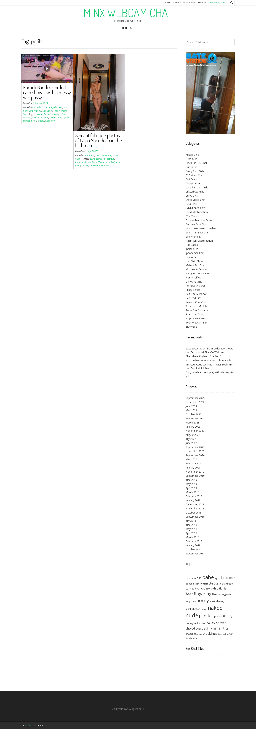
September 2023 (195, 418)
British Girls (192, 167)
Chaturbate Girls (195, 191)
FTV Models (192, 216)
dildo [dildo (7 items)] (201, 588)
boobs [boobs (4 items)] (189, 583)
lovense (44, 117)
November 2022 (195, 430)
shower (85, 165)
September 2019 (195, 475)
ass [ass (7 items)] (199, 578)
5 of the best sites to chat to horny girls (208, 360)
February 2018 (194, 541)
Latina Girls (192, 257)
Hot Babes (47, 110)
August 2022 (193, 434)
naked (111, 162)
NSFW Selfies (193, 277)
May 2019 (191, 484)
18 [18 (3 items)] (187, 578)
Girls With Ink (35, 110)
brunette (79, 162)
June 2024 (191, 406)
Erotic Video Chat (195, 199)
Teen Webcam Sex (196, 322)
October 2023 (193, 414)
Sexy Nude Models (196, 306)
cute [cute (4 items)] (194, 588)
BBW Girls (191, 158)
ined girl (36, 117)
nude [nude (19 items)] (192, 615)
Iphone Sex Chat (195, 253)
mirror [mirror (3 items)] (204, 609)
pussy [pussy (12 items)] (227, 616)
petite (33, 120)
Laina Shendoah (100, 162)
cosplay (56, 114)
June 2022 (191, 443)
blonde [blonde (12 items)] (228, 577)
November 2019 (195, 471)
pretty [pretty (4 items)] (217, 616)
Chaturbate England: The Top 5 (203, 356)
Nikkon (32, 725)
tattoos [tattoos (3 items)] (221, 634)
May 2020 (191, 459)
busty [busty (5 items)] (217, 583)
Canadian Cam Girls (197, 187)
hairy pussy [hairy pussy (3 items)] (191, 601)
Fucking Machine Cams (199, 220)
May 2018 (191, 529)
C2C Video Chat (39, 107)
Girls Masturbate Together (201, 228)
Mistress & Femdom (197, 269)
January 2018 (193, 545)
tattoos (41, 120)
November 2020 (195, 451)
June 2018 (191, 525)
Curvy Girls (192, 195)
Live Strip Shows (195, 261)
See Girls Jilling (218, 2)
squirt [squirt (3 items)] (199, 634)
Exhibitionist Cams (196, 208)
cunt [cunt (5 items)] (188, 588)
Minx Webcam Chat (128, 12)
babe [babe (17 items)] (208, 577)
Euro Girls (191, 204)
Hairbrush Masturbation (199, 240)
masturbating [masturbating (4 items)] (217, 601)
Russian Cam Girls (196, 302)
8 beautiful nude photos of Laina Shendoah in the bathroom (98, 140)
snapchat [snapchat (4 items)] (191, 633)
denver (87, 162)
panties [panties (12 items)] (206, 616)
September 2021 (195, 447)
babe (92, 158)
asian (39, 114)
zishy (106, 165)
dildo (63, 114)
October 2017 (193, 549)
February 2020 (194, 463)
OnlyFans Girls (194, 281)
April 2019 (191, 488)
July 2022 (191, 439)
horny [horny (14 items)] (202, 600)
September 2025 (195, 398)
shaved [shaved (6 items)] (221, 623)
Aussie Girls (192, 154)
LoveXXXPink (55, 117)
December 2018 (195, 504)
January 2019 (193, 500)
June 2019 (191, 479)
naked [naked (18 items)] (215, 607)
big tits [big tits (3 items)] (217, 578)
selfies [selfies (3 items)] (203, 623)
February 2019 (194, 496)
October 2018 (193, 512)
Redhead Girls (193, 298)
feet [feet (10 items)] (189, 594)
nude (118, 162)
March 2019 (192, 492)
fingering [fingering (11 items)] (202, 594)
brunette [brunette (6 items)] (206, 583)
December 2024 (195, 402)
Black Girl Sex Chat (196, 163)
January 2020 (193, 467)
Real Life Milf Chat (196, 294)
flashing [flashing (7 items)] (218, 594)
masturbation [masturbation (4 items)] (193, 608)
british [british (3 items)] (196, 584)
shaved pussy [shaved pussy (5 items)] (194, 628)
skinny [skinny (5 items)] (208, 628)
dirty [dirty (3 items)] (208, 589)
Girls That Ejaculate (197, 232)
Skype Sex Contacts (197, 310)
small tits (94, 165)
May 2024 (191, 410)
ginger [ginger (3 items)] (228, 594)
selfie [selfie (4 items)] (197, 623)
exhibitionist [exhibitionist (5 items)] (219, 588)
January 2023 (193, 426)
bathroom (101, 158)
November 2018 (195, 508)
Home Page (128, 27)
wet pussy (50, 120)
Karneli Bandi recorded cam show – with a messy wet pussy (47, 92)
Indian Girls (192, 249)
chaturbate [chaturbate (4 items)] (228, 583)
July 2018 (191, 520)
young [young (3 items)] (195, 638)
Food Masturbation (197, 212)
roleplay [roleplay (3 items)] (189, 623)
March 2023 (192, 422)
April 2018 (191, 533)
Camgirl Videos (55, 107)
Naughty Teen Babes (198, 273)
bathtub (110, 158)
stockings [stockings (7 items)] (209, 633)
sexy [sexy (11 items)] (211, 622)
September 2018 (195, 516)
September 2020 (195, 455)
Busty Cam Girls (195, 171)
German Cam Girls (196, 224)
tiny (101, 165)
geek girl (27, 117)
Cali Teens (192, 179)
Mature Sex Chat (195, 265)
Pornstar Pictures (196, 285)
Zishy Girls (191, 326)
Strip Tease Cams (103, 155)
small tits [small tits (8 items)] (221, 628)
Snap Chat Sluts (195, 314)
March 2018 (192, 537)
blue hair (47, 114)
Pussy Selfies (193, 289)
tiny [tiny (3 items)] (227, 634)
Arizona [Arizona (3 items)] (192, 578)
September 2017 (195, 553)
